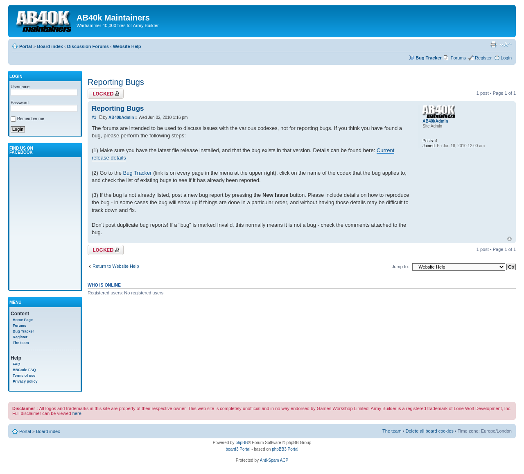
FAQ (16, 364)
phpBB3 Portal (285, 449)
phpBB (241, 442)
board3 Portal (238, 449)
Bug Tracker (429, 57)
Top (509, 239)
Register (483, 57)
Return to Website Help (116, 266)
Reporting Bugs (116, 82)
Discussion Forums (88, 46)
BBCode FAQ (24, 370)
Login (506, 57)
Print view (493, 44)
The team (21, 343)
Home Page (23, 320)
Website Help (127, 46)
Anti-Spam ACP (274, 460)
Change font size (506, 44)
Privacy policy (25, 381)
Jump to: (400, 266)
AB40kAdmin (121, 117)
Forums (458, 57)
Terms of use (24, 376)
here (76, 413)
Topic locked (106, 94)
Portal (25, 46)
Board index (50, 46)
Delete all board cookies (430, 430)
